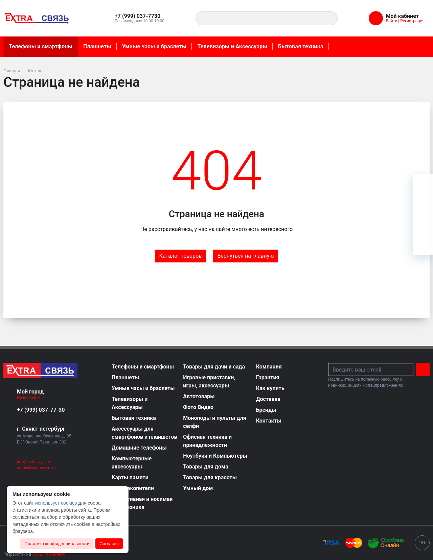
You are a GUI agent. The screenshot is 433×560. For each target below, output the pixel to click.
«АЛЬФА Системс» (49, 554)
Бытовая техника (300, 46)
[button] (141, 16)
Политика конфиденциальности (56, 543)
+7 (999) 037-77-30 (41, 410)
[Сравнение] (423, 224)
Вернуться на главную (245, 256)
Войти (391, 21)
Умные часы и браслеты (154, 46)
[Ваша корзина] (423, 184)
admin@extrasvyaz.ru (36, 467)
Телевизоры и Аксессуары (232, 46)
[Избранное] (423, 204)
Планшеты (97, 46)
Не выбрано (31, 397)
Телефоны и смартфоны (40, 46)
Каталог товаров (180, 256)
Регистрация (412, 21)
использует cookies (56, 503)
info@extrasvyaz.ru (34, 461)
